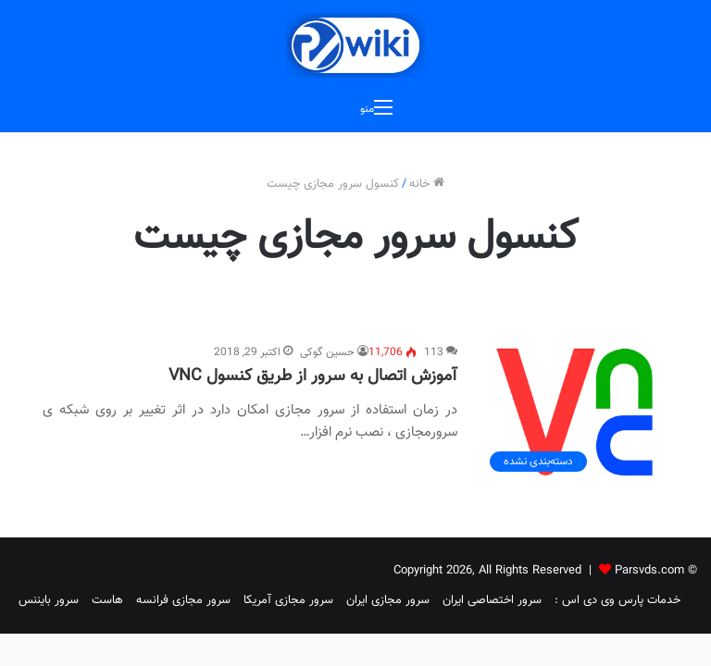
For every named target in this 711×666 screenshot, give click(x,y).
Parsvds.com (649, 570)
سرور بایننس (49, 600)
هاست (107, 600)
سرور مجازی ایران (388, 600)
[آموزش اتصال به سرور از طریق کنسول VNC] (574, 412)
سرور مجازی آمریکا (288, 600)
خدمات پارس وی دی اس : (617, 600)
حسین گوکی (327, 352)
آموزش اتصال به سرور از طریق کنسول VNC (312, 376)
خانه (426, 184)
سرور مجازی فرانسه (183, 600)
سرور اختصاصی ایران (492, 600)
